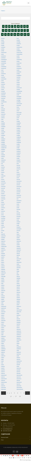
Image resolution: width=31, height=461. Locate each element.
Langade (3, 124)
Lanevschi (3, 114)
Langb (2, 137)
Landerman (19, 63)
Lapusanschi (3, 375)
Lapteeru (3, 341)
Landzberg (19, 98)
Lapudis (18, 364)
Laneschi (3, 108)
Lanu (18, 211)
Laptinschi (19, 352)
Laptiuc (2, 357)
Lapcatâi (3, 253)
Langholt (18, 149)
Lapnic (2, 304)
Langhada (19, 142)
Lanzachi (18, 216)
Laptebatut (3, 339)
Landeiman (3, 56)
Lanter (18, 204)
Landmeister (3, 78)
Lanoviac (18, 183)
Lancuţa (2, 38)
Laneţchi (3, 116)
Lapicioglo (3, 276)
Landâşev (19, 101)
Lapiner (2, 287)
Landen (18, 57)
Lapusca (3, 377)
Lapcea (18, 253)
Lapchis (2, 257)
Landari (2, 45)
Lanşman (3, 220)
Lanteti (2, 205)
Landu (18, 94)
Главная (3, 10)
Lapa (18, 232)
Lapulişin (18, 369)
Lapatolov (19, 248)
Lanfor (18, 117)
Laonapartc (19, 228)
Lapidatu (18, 278)
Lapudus (3, 366)
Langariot (3, 135)
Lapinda (18, 285)
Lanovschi (3, 186)
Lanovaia (3, 181)
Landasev (3, 47)
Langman (19, 151)
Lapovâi (2, 313)
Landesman (3, 68)
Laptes (2, 343)
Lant (17, 198)
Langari (2, 133)
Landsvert (3, 94)
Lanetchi (3, 110)
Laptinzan (19, 354)
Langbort (18, 138)
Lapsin (2, 324)
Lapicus (18, 276)
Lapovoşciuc (19, 309)
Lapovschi (3, 311)
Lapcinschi (19, 258)
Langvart (18, 160)
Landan (2, 43)
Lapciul (2, 262)
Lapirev (18, 290)
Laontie (2, 230)
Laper (18, 269)
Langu (2, 158)
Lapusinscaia (4, 382)
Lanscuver (3, 195)
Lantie (18, 207)
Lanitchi (2, 172)
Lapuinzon (19, 368)
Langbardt (19, 137)
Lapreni (2, 315)
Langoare (19, 153)
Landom (3, 82)
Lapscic (2, 322)
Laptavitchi (19, 332)
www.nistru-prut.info (7, 430)
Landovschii (19, 87)
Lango (2, 153)
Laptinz (2, 354)
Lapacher (3, 234)
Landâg (2, 100)
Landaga (18, 41)
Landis (2, 71)
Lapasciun (19, 241)
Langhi (18, 147)
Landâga (18, 100)
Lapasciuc (3, 241)
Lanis (18, 170)
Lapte (2, 334)
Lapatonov (3, 250)
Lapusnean (3, 389)
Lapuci (2, 364)
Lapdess (3, 265)
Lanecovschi (19, 103)
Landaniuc (19, 43)
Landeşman (19, 68)
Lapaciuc (18, 235)
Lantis (2, 209)
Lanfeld (18, 116)
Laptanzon (19, 331)
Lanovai (18, 179)
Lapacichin (3, 235)
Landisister (19, 71)
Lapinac (2, 285)
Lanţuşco (18, 227)
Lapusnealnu (19, 387)
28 (20, 396)
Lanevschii (19, 114)
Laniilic (2, 170)
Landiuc (18, 73)
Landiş (2, 75)
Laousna (18, 230)
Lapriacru (19, 315)
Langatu (18, 135)
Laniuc (18, 172)
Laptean (3, 338)
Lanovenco (3, 183)
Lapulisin (3, 369)
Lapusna (18, 384)
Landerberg (3, 63)
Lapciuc (18, 260)
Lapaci (18, 234)
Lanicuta (3, 167)
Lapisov (18, 295)
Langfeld (3, 142)
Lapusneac (19, 385)
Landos (18, 84)
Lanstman (3, 198)
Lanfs (2, 119)
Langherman (3, 147)
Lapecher (19, 267)
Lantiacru (3, 207)
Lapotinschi (3, 308)
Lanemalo (19, 105)
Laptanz (2, 331)
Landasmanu (19, 47)
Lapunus (18, 371)
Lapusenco (19, 378)
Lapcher (18, 255)
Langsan (18, 156)
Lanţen (2, 221)
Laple (2, 302)
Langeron (19, 140)
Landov (18, 86)
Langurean (3, 160)
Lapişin (2, 299)
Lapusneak (3, 387)
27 (16, 396)
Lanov (18, 177)
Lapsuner (19, 329)
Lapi (17, 272)
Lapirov (2, 292)
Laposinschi (3, 306)
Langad (18, 121)
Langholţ (3, 151)
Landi (2, 70)
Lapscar (18, 318)
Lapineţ (2, 288)
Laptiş (2, 359)
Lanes (18, 107)
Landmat (18, 77)
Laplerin (18, 302)
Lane (2, 103)
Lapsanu (3, 318)
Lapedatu (3, 269)
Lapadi (18, 237)
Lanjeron (18, 174)
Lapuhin (2, 368)
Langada (3, 123)
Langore (18, 154)
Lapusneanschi (20, 389)
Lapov (18, 308)
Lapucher (19, 362)
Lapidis (18, 280)
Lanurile (18, 213)
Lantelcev (19, 202)
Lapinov (18, 288)
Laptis (18, 355)
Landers (3, 64)
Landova (3, 87)
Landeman (3, 57)
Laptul (2, 361)
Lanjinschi (3, 175)
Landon (18, 82)
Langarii (18, 133)
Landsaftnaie (19, 91)
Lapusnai (3, 385)
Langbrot (3, 140)
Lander (18, 61)
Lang (18, 119)
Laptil (18, 350)
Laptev (18, 343)
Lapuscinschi (4, 378)
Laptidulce (19, 348)
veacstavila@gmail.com (7, 428)
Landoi (18, 80)
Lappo (18, 313)
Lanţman (3, 227)
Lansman (3, 197)
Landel (18, 56)
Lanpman (19, 190)
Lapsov (2, 327)
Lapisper (3, 297)
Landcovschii (19, 52)
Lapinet (18, 287)
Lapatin (18, 244)
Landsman (19, 93)
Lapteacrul (3, 336)
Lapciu (2, 260)
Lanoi (2, 177)
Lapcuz (2, 264)
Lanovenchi (19, 181)
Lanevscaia (19, 112)
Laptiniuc (3, 352)
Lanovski (3, 188)
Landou (2, 86)
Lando (2, 80)
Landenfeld (3, 61)
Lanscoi (18, 193)
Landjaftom (19, 75)
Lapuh (18, 366)
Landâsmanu (4, 101)
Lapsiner (18, 324)
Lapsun (2, 329)
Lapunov (3, 371)
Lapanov (18, 239)
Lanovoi (18, 184)
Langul (18, 158)
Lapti (18, 345)
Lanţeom (18, 221)
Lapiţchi (18, 301)
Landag (2, 41)
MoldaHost (25, 447)
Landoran (3, 84)
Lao (2, 228)
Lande (2, 54)
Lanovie (2, 184)
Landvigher (19, 96)
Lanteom (3, 204)
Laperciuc (3, 271)
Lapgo (18, 271)
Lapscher (19, 320)
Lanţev (2, 225)
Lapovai (2, 309)
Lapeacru (19, 265)
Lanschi (2, 193)
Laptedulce (19, 339)
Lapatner (3, 248)
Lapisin (18, 294)
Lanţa (18, 220)
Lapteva (2, 345)
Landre (2, 89)
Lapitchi (18, 297)
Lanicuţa (18, 167)
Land (18, 38)
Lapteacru (19, 334)
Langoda (3, 154)
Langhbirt (3, 144)
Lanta (2, 200)
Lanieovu (18, 168)
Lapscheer (3, 320)
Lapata (18, 242)
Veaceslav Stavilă (15, 437)
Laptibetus (19, 347)
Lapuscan (19, 377)
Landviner (3, 98)
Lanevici (3, 112)
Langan (2, 128)
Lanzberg (3, 218)
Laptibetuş (3, 348)
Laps (18, 317)
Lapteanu (19, 338)
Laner (2, 107)
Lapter (18, 341)
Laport (18, 304)
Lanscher (19, 191)
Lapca (2, 251)
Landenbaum (4, 59)
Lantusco (3, 211)
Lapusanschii (19, 375)
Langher (18, 145)
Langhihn (3, 149)
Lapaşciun (19, 250)
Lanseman (19, 195)
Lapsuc (18, 327)
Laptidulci (3, 350)
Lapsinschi (3, 325)
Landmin (18, 78)
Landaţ (2, 50)
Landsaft (3, 91)
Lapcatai (18, 251)
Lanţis (18, 225)
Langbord (3, 138)
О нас (15, 439)
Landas (18, 45)
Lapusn (2, 384)
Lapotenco (19, 306)
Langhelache (4, 145)
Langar (2, 130)
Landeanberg (19, 54)
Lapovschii (19, 311)
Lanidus (2, 168)
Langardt (18, 131)
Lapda (18, 264)
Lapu (2, 362)
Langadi (18, 124)
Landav (18, 49)
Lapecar (3, 267)
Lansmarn (19, 197)
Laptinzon (3, 355)
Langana (18, 128)
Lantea (2, 202)
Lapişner (18, 299)
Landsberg (3, 93)
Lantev (18, 205)
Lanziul (18, 218)
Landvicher (3, 96)
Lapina (18, 283)
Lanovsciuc (19, 186)
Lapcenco (3, 255)
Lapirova (18, 292)
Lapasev (3, 242)
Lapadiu (2, 239)
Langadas (19, 123)
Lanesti (18, 108)
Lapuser (18, 380)
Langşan (3, 161)
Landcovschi (3, 52)
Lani (2, 163)
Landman (3, 77)
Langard (18, 130)
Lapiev (18, 281)
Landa (2, 40)
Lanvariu (18, 214)
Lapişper (3, 301)
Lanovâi (18, 188)
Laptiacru (3, 347)
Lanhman (19, 161)
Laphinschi (3, 272)
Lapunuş (3, 373)
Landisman (3, 73)
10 (11, 396)
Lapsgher (19, 322)
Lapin (2, 283)
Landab (18, 40)
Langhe (18, 144)
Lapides (2, 280)
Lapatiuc (18, 246)
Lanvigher (3, 216)
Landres (18, 89)
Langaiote (3, 126)
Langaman (19, 126)
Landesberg (3, 66)
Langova (3, 156)
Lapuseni (3, 380)
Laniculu (18, 165)
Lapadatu (3, 237)
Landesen (19, 66)
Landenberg (19, 59)
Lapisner (3, 295)
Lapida (2, 278)
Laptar (2, 332)
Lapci (18, 257)
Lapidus (2, 281)
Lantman (18, 209)
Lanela (2, 105)
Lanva (2, 214)
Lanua (2, 213)
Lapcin (2, 258)
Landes (18, 64)
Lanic (18, 163)
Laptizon (18, 357)
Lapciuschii (19, 262)
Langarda (3, 131)
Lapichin (3, 274)
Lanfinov (3, 117)
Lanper (2, 190)
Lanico (2, 165)
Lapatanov (3, 244)
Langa (2, 121)
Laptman (18, 359)
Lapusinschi (19, 382)
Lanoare (18, 175)
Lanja (2, 174)
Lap (2, 232)
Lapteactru (19, 336)
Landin (18, 70)
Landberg (19, 50)
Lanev (18, 110)
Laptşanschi (19, 361)
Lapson (18, 325)
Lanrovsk (3, 191)
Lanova (2, 179)
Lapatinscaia (3, 246)
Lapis (2, 294)
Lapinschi (3, 290)
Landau (2, 49)
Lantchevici (19, 200)
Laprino (2, 317)
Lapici (18, 274)
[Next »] (27, 393)
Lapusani (18, 373)
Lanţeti (18, 223)
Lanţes (2, 223)
